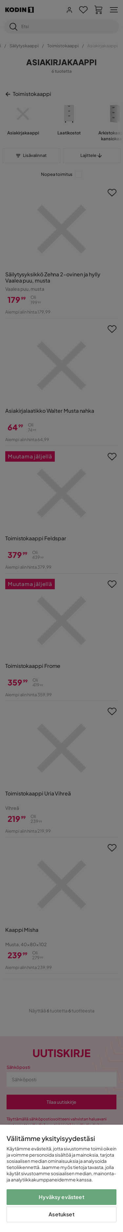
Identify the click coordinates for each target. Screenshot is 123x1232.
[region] (61, 1178)
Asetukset (61, 1214)
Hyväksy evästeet (61, 1197)
